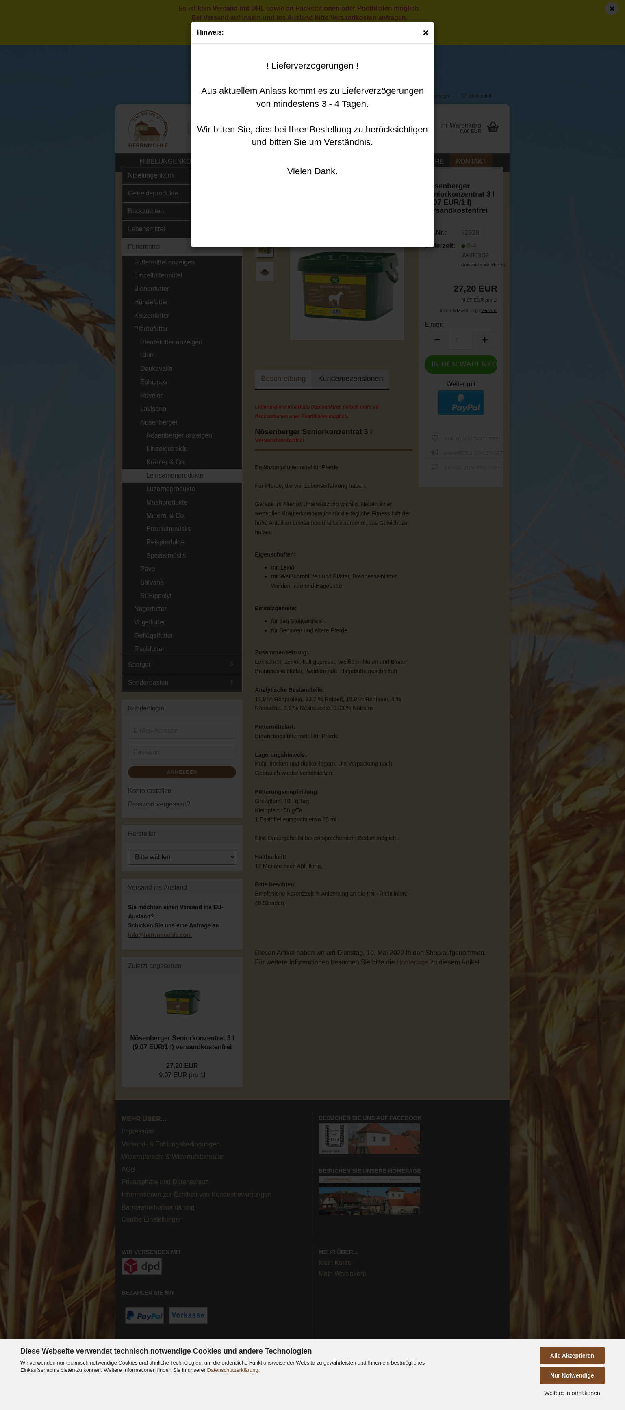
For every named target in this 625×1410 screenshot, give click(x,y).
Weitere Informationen (572, 1393)
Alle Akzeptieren (572, 1355)
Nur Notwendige (572, 1375)
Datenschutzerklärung (232, 1370)
